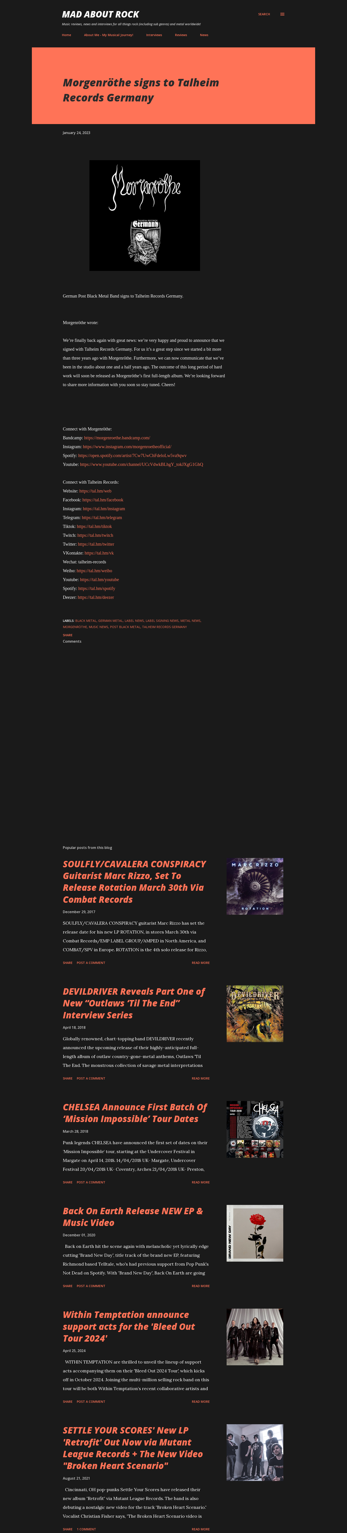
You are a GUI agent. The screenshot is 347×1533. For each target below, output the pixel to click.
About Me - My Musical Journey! (108, 35)
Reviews (181, 35)
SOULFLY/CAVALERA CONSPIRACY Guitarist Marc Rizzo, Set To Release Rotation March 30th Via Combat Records (134, 881)
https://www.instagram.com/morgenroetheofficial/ (127, 446)
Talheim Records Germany (164, 627)
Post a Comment (91, 963)
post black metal (125, 627)
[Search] (264, 14)
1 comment (86, 1529)
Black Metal (85, 621)
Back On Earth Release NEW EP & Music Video (133, 1217)
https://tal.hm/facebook (102, 499)
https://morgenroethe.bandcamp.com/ (117, 437)
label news (134, 621)
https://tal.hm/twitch (95, 535)
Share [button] (68, 635)
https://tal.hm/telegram (102, 517)
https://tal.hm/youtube (99, 579)
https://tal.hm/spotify (96, 588)
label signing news (162, 621)
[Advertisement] (137, 790)
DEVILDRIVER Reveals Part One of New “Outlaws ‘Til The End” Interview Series (134, 1003)
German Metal (110, 621)
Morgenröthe (75, 627)
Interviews (154, 35)
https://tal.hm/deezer (96, 597)
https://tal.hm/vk (99, 553)
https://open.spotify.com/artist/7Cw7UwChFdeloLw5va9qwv (132, 455)
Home (66, 35)
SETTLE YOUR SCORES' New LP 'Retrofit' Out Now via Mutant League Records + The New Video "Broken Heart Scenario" (133, 1448)
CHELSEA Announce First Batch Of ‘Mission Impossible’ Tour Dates (135, 1113)
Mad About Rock (100, 14)
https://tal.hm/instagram (104, 508)
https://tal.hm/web (95, 490)
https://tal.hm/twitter (96, 544)
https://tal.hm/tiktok (94, 526)
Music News (98, 627)
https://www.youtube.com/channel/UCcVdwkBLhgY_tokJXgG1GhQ (141, 464)
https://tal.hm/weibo (94, 570)
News (204, 35)
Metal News (190, 621)
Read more (201, 963)
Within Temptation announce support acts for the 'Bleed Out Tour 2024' (129, 1326)
